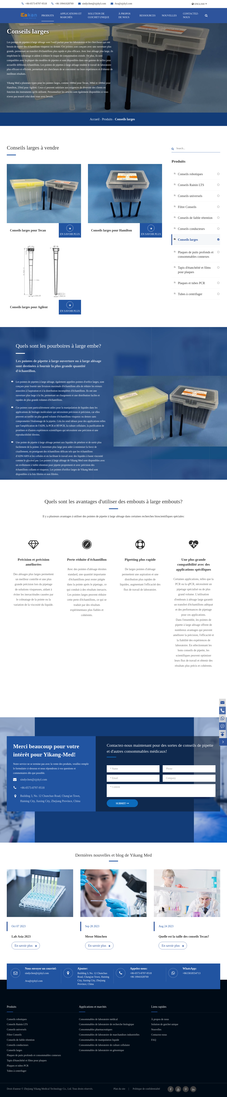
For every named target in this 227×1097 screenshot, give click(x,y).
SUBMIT (122, 803)
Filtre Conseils (187, 207)
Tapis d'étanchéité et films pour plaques (194, 270)
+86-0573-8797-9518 (36, 3)
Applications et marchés (70, 15)
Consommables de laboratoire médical (98, 1019)
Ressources (147, 15)
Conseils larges (125, 119)
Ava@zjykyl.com (123, 3)
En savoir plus (26, 945)
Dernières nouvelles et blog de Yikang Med (113, 855)
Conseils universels (190, 196)
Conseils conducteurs (191, 229)
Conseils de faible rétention (195, 217)
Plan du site (119, 1088)
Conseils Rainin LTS (191, 185)
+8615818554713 (191, 973)
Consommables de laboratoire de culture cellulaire (104, 1045)
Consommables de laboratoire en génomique (101, 1050)
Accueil (94, 119)
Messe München (96, 936)
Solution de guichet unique (98, 15)
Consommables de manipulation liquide (99, 1040)
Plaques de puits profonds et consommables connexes (195, 254)
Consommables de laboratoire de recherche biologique (106, 1024)
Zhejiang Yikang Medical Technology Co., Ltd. (48, 1088)
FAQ (153, 1040)
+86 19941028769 (64, 3)
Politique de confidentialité (146, 1088)
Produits (47, 15)
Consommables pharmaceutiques (95, 1029)
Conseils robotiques (190, 174)
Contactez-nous (191, 15)
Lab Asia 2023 (21, 936)
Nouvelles (169, 15)
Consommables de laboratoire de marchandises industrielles (109, 1034)
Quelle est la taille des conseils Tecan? (184, 936)
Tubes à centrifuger (190, 294)
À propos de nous (124, 15)
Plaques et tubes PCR (191, 283)
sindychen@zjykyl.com (94, 3)
